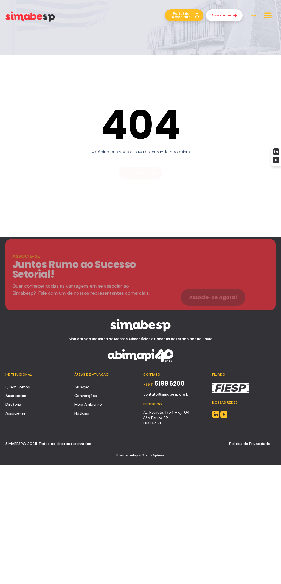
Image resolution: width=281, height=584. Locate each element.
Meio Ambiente (88, 404)
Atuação (81, 387)
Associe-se (15, 413)
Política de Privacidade (249, 443)
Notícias (81, 413)
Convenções (85, 395)
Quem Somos (17, 387)
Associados (15, 395)
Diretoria (13, 404)
